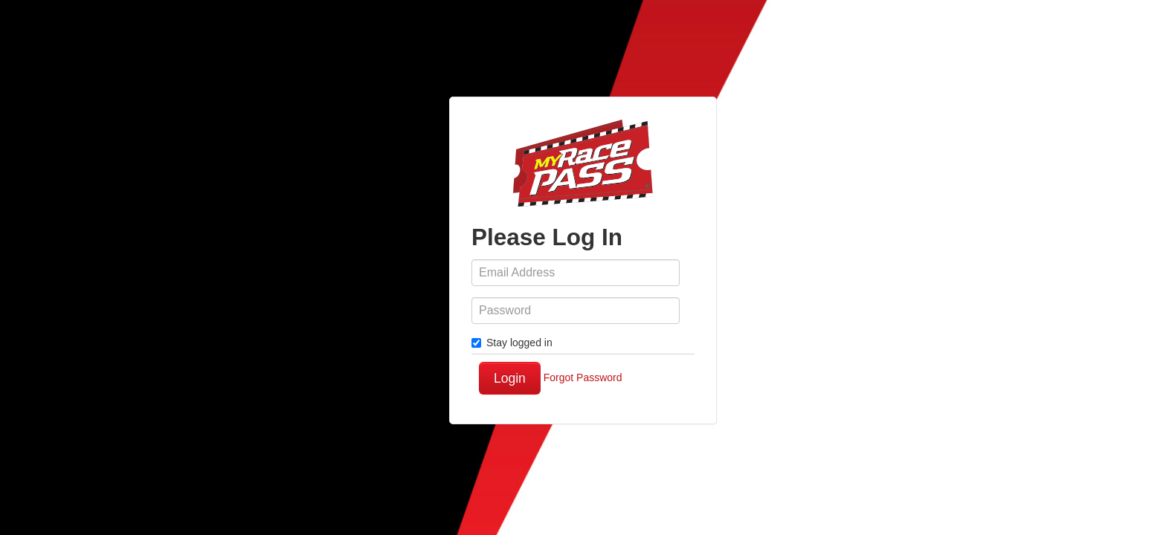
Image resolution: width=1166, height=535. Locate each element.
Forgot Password (583, 377)
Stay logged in (512, 342)
